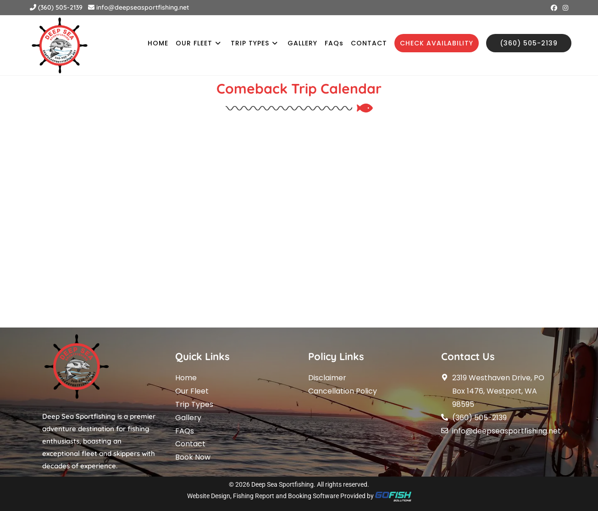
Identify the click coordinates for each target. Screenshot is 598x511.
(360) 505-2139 (56, 7)
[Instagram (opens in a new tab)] (564, 7)
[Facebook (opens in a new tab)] (554, 7)
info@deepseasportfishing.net (138, 7)
